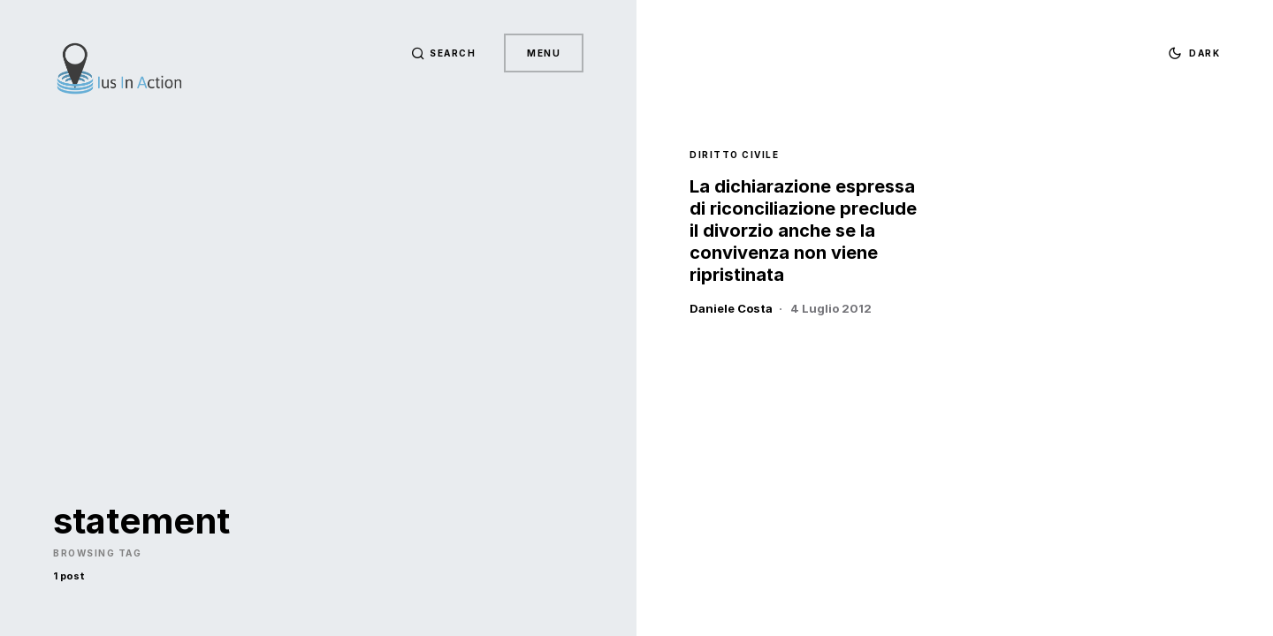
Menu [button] (543, 53)
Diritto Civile (734, 154)
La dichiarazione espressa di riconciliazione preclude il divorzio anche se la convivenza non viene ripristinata (803, 230)
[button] (443, 53)
